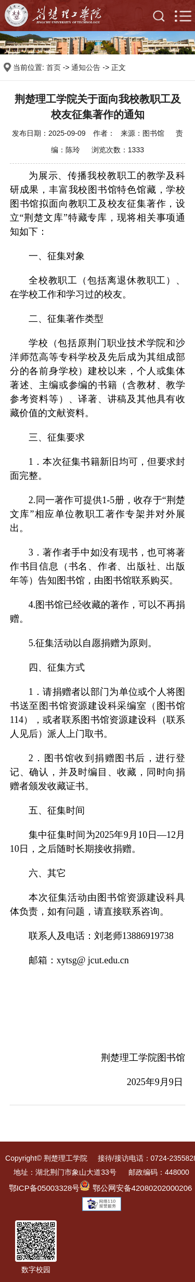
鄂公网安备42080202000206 (136, 1188)
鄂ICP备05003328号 (44, 1188)
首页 (53, 67)
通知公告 (85, 67)
